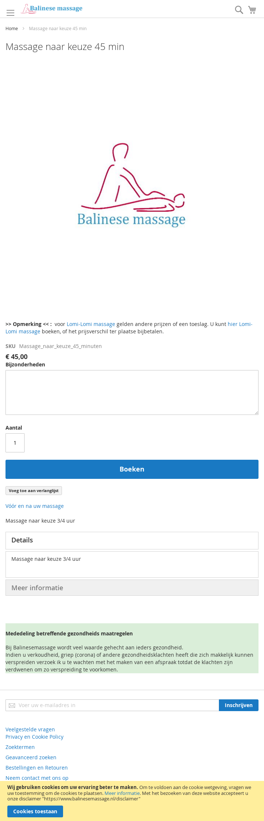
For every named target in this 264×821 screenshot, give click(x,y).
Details (22, 539)
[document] (132, 801)
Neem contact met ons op (37, 777)
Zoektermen (20, 746)
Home (12, 28)
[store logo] (51, 9)
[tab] (132, 540)
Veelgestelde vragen (30, 729)
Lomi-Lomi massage (91, 323)
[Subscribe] (238, 705)
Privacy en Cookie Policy (34, 736)
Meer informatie (122, 793)
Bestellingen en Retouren (37, 767)
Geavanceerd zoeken (31, 757)
